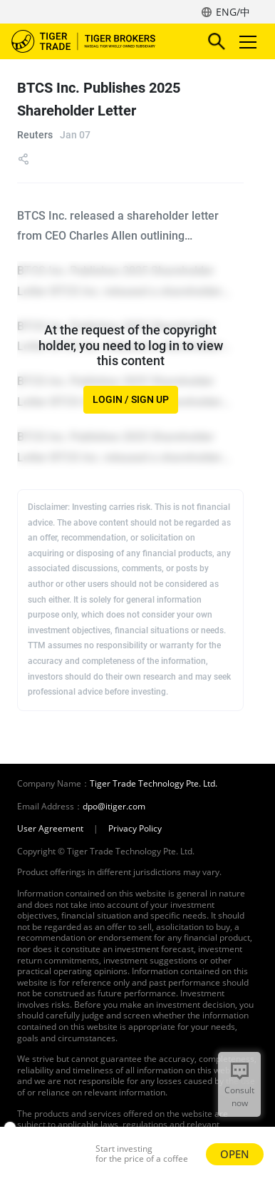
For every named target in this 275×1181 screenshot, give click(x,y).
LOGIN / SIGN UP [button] (130, 400)
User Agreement (50, 828)
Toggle (245, 41)
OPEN (234, 1154)
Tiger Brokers (93, 41)
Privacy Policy (135, 828)
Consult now (239, 1096)
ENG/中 (233, 12)
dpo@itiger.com (114, 806)
